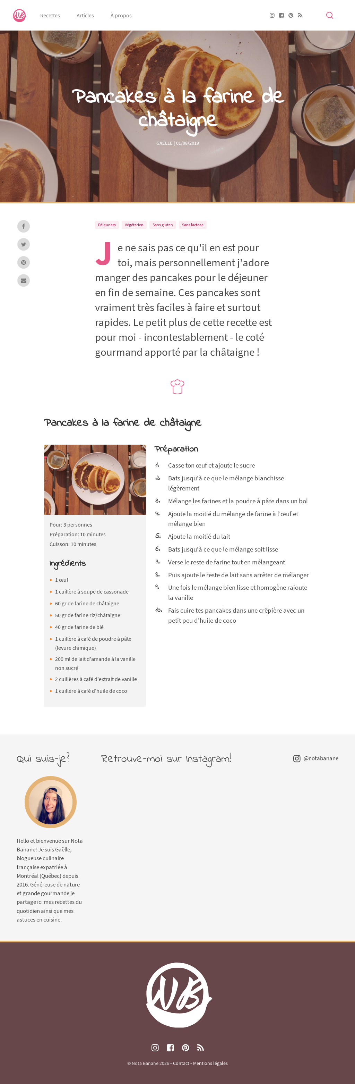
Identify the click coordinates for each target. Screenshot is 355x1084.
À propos (121, 15)
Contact (181, 1063)
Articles (85, 15)
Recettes (50, 15)
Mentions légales (210, 1063)
